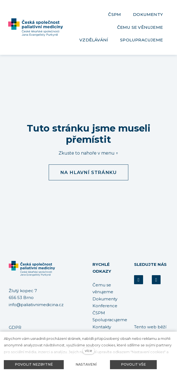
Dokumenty (104, 298)
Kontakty (101, 326)
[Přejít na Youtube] (156, 279)
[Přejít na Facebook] (138, 279)
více (88, 351)
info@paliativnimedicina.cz (36, 304)
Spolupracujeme (109, 319)
